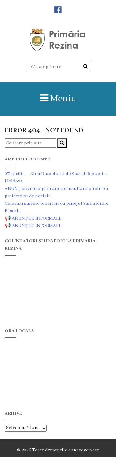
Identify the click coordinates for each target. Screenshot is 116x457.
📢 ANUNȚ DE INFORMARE (33, 218)
